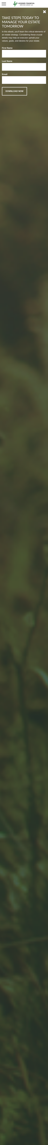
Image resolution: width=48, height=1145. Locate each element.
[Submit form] (14, 91)
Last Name (7, 61)
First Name (7, 48)
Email (4, 74)
